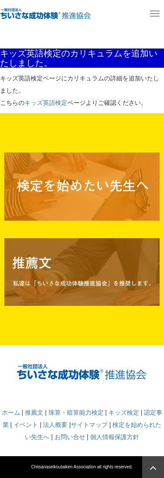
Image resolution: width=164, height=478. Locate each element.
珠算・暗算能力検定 (76, 412)
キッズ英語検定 (45, 102)
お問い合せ (70, 436)
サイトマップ (89, 424)
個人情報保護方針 (114, 436)
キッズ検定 (123, 412)
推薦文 (34, 412)
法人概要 (55, 424)
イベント (26, 424)
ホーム (11, 412)
